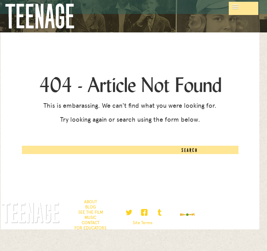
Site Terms (143, 222)
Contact (90, 222)
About (90, 201)
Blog (90, 207)
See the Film (90, 212)
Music (90, 217)
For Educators (90, 228)
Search (189, 150)
